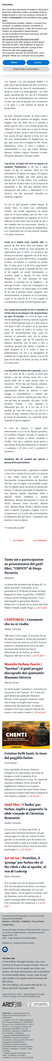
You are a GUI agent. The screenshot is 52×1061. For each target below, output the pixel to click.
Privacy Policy (38, 921)
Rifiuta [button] (14, 1049)
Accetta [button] (37, 1049)
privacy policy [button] (27, 1036)
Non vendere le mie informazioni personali (20, 1026)
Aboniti (10, 22)
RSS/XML (16, 921)
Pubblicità (26, 921)
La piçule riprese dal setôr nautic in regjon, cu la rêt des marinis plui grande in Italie (25, 52)
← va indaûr (17, 540)
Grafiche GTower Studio (24, 943)
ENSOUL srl (7, 943)
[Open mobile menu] (47, 22)
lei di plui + (39, 655)
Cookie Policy (8, 925)
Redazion (6, 921)
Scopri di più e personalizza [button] (26, 1055)
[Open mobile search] (40, 22)
